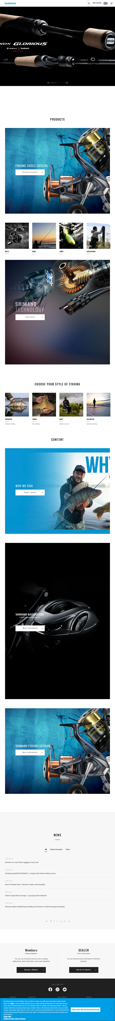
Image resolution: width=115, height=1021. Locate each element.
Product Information (56, 849)
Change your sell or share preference (14, 1019)
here (12, 1003)
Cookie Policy (7, 1016)
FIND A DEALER (97, 3)
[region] (57, 1009)
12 (65, 921)
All (46, 849)
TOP (108, 983)
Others (68, 849)
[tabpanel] (57, 43)
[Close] (111, 1009)
